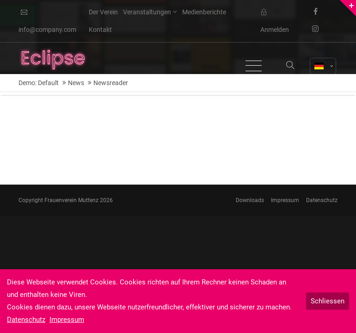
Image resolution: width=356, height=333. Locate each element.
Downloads (250, 200)
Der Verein (103, 12)
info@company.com (47, 21)
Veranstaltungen (147, 12)
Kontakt (100, 29)
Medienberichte (204, 12)
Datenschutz (322, 200)
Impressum (285, 200)
